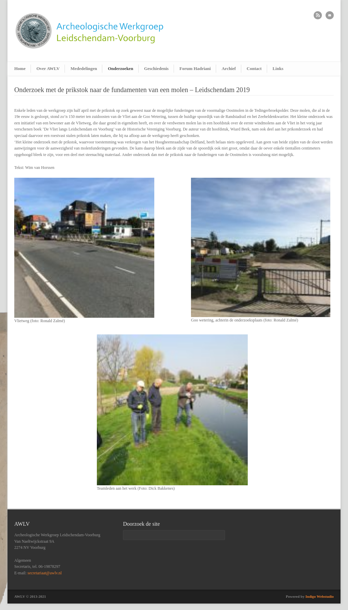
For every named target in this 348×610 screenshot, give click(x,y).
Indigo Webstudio (320, 596)
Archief (229, 68)
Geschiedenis (156, 68)
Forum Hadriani (195, 68)
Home (19, 68)
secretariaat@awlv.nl (45, 573)
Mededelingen (83, 68)
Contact (254, 68)
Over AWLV (47, 68)
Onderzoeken (120, 68)
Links (278, 68)
